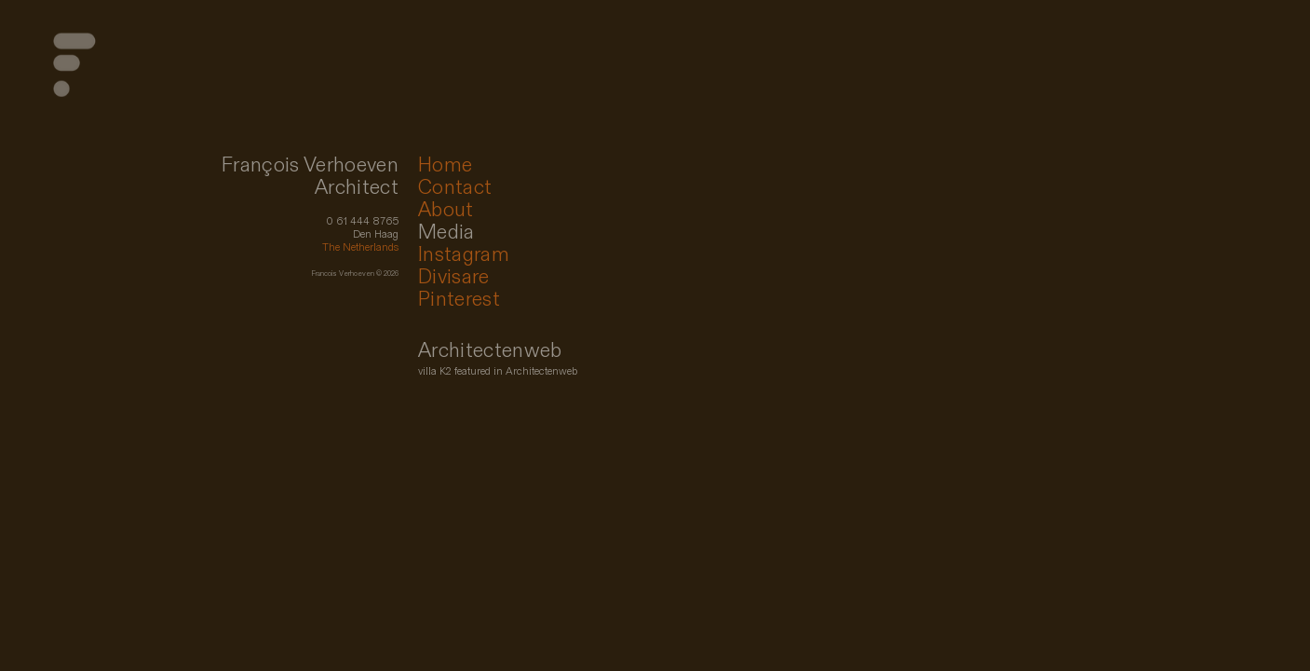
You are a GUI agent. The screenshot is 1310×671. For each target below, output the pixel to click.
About (446, 210)
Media (446, 232)
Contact (455, 187)
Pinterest (459, 299)
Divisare (454, 277)
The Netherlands (360, 247)
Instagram (463, 254)
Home (445, 165)
